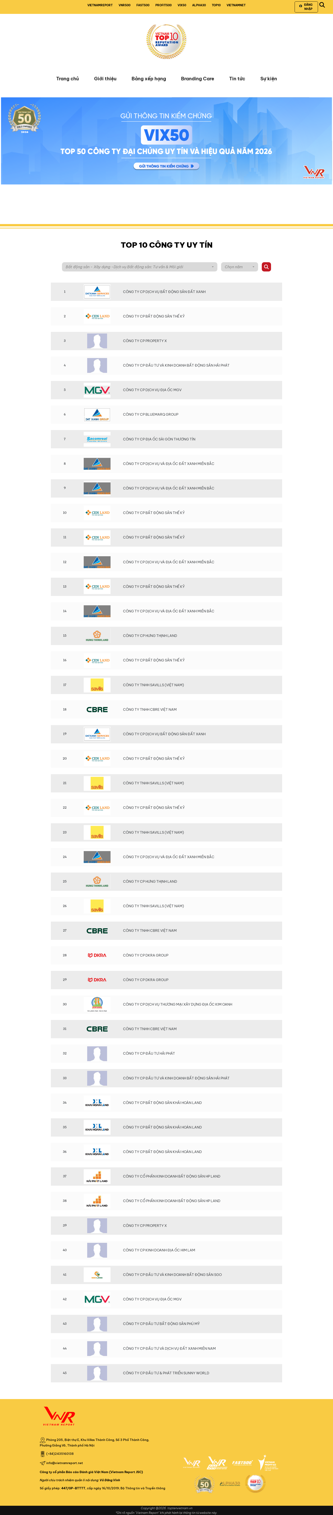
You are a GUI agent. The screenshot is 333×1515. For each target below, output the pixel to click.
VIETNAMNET (236, 5)
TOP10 (216, 5)
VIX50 (182, 5)
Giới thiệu (105, 78)
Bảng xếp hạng (149, 78)
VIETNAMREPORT (100, 5)
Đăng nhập (305, 7)
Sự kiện (268, 78)
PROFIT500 (163, 5)
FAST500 (142, 5)
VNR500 (124, 5)
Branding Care (197, 78)
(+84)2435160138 (60, 1453)
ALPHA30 (199, 5)
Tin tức (237, 78)
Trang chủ (67, 78)
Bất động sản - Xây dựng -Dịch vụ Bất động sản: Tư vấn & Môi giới (124, 267)
